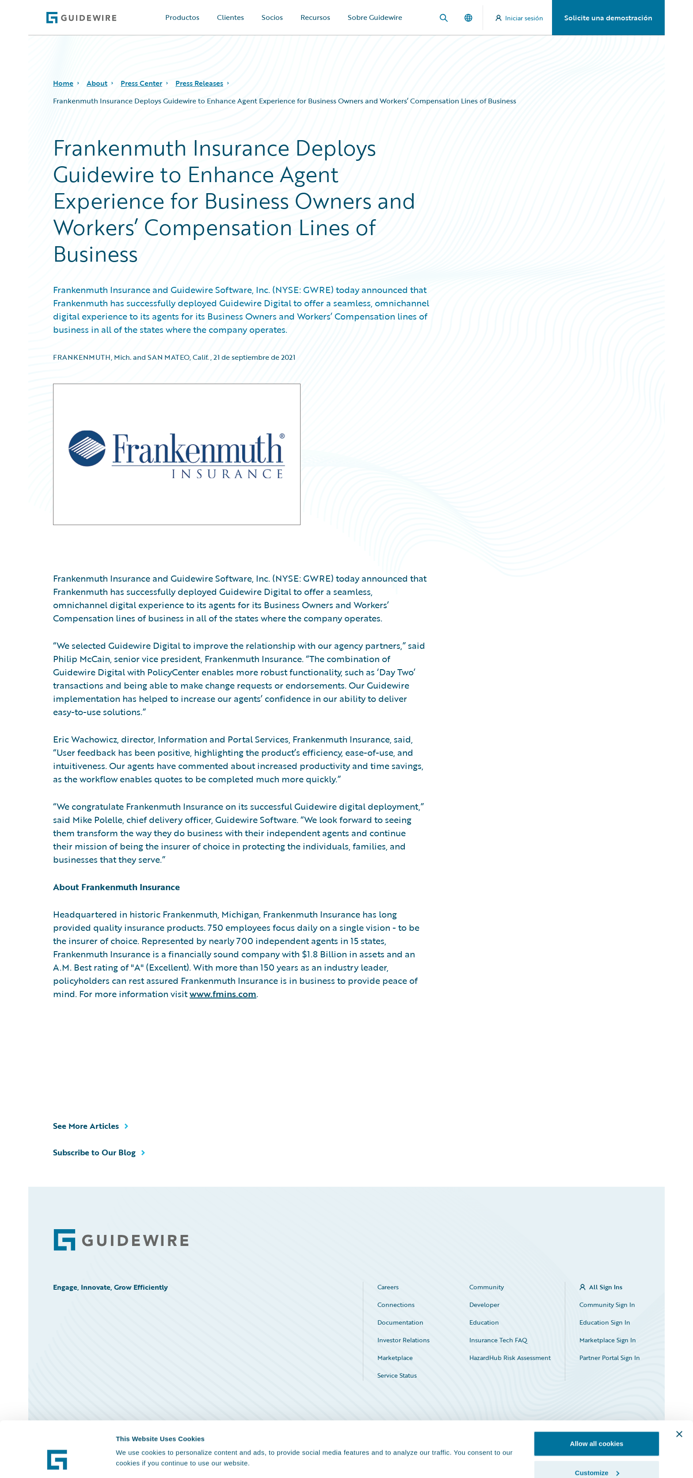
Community (486, 1286)
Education (484, 1322)
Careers (388, 1286)
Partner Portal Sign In (609, 1357)
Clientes (230, 17)
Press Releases (199, 83)
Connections (396, 1304)
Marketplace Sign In (607, 1340)
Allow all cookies (597, 1396)
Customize (597, 1425)
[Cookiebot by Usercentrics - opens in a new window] (57, 1460)
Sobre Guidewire (375, 17)
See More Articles (86, 1125)
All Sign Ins (605, 1286)
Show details (136, 1440)
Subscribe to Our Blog (94, 1152)
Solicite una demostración (608, 17)
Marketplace (395, 1357)
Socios (272, 17)
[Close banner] (679, 1387)
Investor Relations (403, 1340)
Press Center (141, 83)
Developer (484, 1304)
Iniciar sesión (519, 18)
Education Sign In (604, 1322)
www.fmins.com (223, 993)
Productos (182, 17)
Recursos (315, 17)
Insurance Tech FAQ (498, 1340)
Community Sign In (607, 1304)
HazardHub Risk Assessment (510, 1357)
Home (63, 83)
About (97, 83)
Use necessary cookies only (596, 1454)
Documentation (400, 1322)
